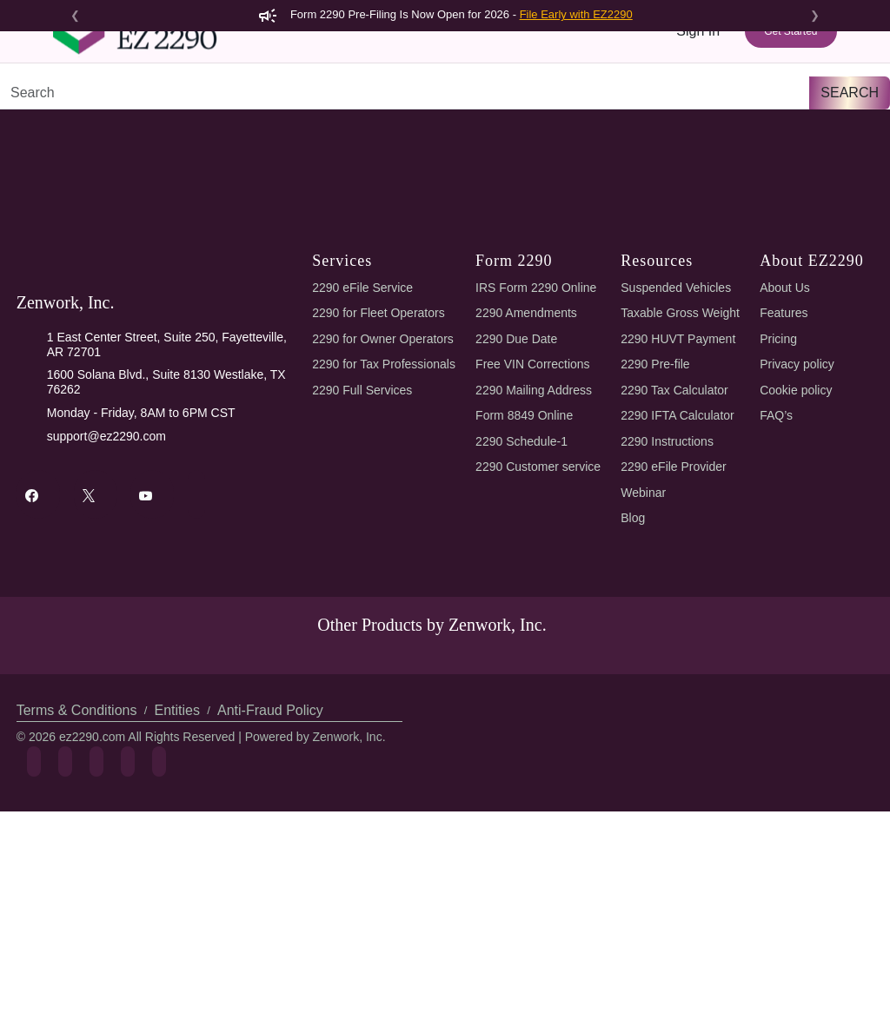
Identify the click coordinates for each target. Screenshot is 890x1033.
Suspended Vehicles (678, 434)
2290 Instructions (671, 587)
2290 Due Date (519, 485)
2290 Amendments (529, 459)
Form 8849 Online (527, 561)
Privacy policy (798, 510)
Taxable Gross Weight (684, 459)
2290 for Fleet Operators (381, 459)
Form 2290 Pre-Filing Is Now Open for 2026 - (445, 14)
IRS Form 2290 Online (537, 434)
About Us (786, 434)
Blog (634, 664)
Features (423, 119)
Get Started (790, 63)
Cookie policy (798, 536)
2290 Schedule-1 (524, 587)
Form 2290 (218, 119)
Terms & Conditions (76, 896)
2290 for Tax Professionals (385, 510)
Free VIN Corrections (536, 510)
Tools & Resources (592, 119)
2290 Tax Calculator (680, 536)
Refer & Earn (787, 119)
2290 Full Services (360, 536)
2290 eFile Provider (676, 613)
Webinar (645, 639)
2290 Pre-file (658, 510)
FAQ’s (777, 561)
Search (852, 238)
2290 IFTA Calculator (682, 561)
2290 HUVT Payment (679, 485)
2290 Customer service (542, 613)
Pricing (494, 119)
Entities (174, 896)
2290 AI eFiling (323, 119)
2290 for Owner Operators (385, 485)
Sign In (699, 62)
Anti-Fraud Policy (264, 896)
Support (702, 119)
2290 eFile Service (360, 434)
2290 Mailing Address (536, 536)
